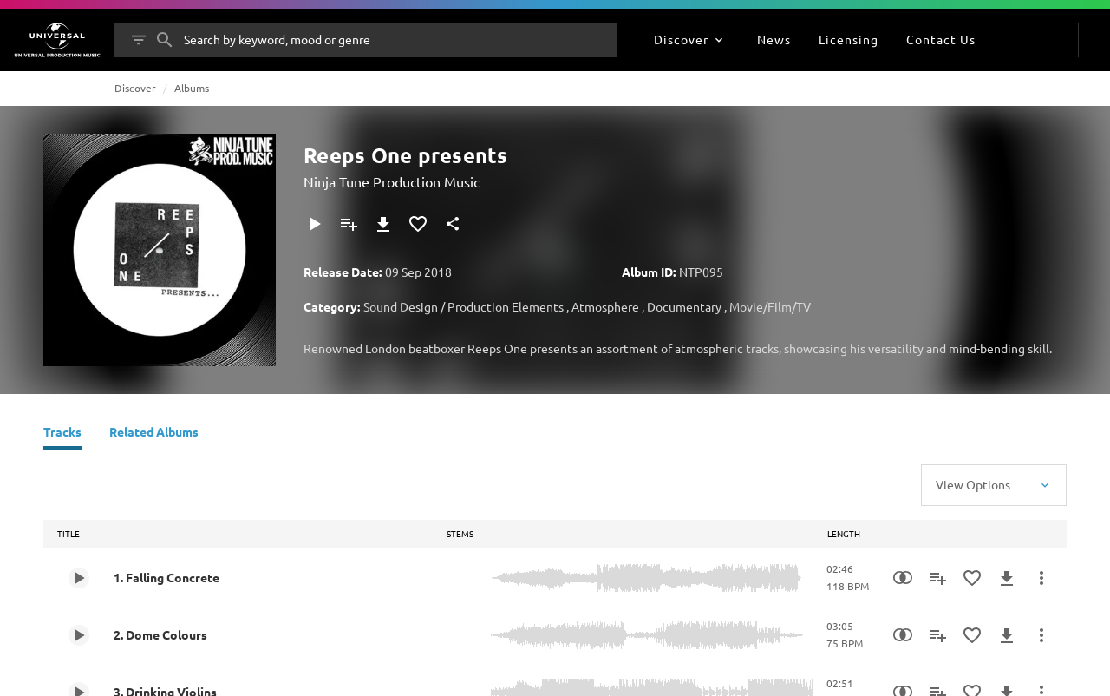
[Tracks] (62, 434)
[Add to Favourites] (418, 223)
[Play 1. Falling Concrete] (79, 578)
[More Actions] (1041, 578)
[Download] (383, 223)
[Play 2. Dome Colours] (79, 635)
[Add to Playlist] (348, 223)
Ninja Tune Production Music (392, 181)
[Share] (452, 223)
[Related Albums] (154, 434)
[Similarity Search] (902, 578)
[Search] (164, 40)
